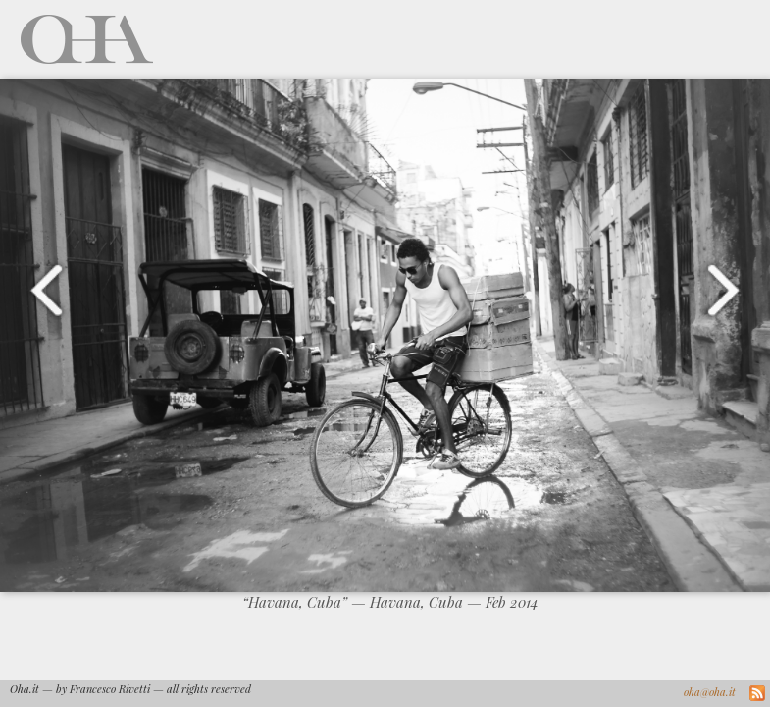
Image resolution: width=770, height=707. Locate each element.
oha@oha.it (710, 691)
